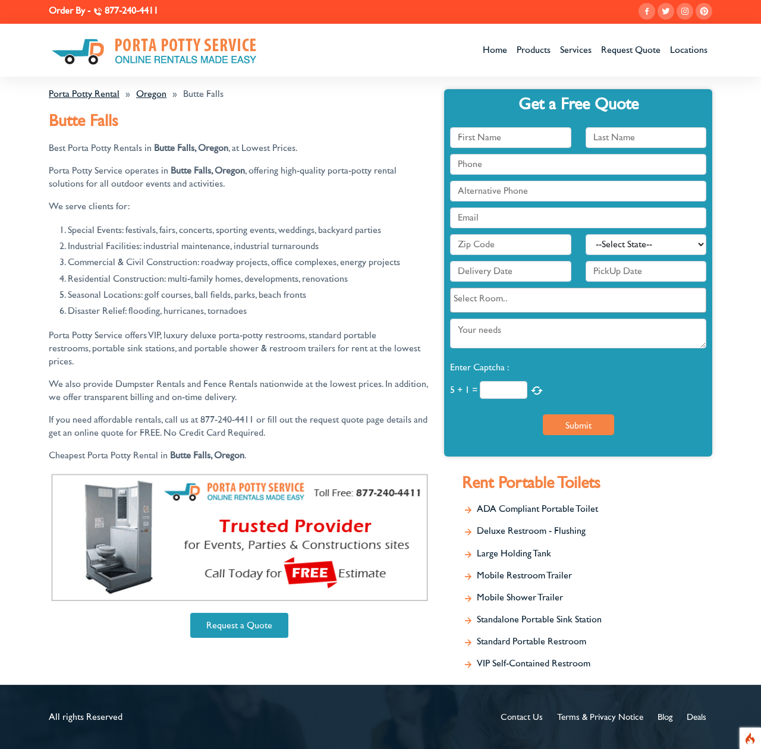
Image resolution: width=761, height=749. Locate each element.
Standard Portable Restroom (531, 641)
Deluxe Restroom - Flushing (531, 531)
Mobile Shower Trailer (520, 597)
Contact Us (522, 717)
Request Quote (631, 50)
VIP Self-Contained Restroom (533, 663)
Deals (696, 717)
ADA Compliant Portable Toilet (537, 509)
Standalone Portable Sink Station (539, 619)
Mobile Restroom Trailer (524, 575)
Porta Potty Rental (84, 94)
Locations (688, 50)
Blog (665, 717)
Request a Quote (239, 625)
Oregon (151, 94)
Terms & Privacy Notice (600, 717)
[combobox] (578, 300)
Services (576, 50)
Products (534, 50)
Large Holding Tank (514, 553)
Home (495, 50)
